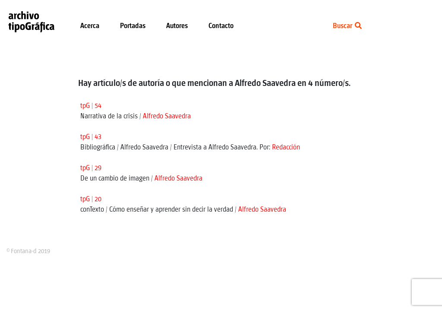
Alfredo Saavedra (167, 116)
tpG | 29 (90, 168)
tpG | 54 (90, 106)
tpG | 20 (90, 199)
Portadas (132, 26)
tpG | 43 (90, 137)
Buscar (347, 26)
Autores (177, 26)
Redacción (286, 147)
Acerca (89, 26)
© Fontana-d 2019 (28, 251)
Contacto (221, 26)
